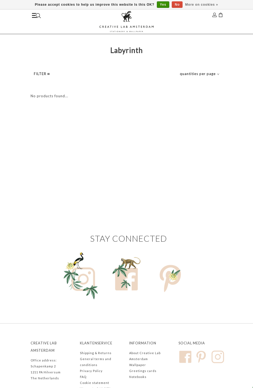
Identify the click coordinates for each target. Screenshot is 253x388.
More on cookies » (201, 5)
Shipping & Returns (96, 353)
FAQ (83, 377)
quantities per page (199, 74)
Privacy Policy (91, 371)
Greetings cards (143, 371)
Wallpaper (137, 365)
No (177, 5)
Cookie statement (94, 382)
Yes (163, 5)
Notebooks (138, 377)
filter (42, 74)
